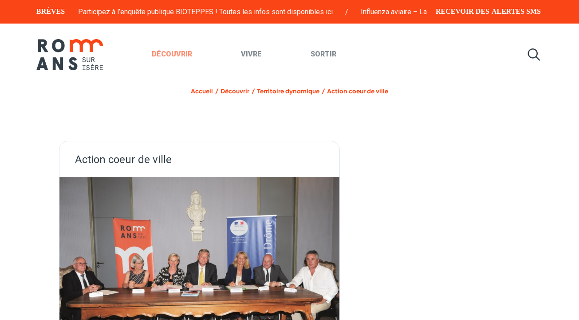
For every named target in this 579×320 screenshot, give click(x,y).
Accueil (202, 91)
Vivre (251, 54)
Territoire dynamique (288, 91)
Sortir (323, 54)
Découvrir (172, 54)
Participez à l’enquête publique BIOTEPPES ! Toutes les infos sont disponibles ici (219, 12)
